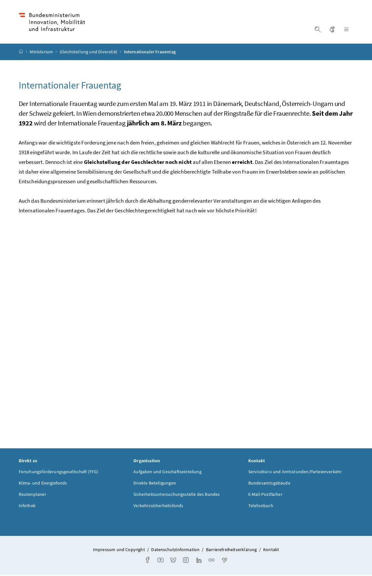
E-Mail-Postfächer (265, 495)
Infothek (27, 506)
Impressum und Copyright (119, 550)
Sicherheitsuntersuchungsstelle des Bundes (176, 495)
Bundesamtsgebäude (269, 483)
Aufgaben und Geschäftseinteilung (167, 472)
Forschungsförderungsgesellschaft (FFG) (58, 472)
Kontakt (271, 550)
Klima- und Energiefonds (43, 483)
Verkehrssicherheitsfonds (158, 506)
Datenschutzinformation (175, 550)
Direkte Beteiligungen (154, 483)
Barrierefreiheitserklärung (231, 550)
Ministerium (42, 53)
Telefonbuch (260, 506)
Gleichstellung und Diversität (89, 53)
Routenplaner (32, 495)
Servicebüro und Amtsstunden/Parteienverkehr (295, 472)
